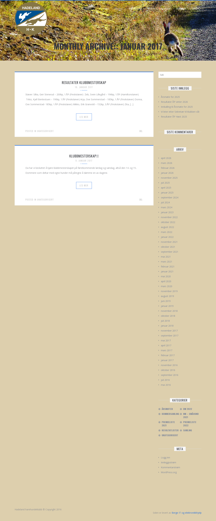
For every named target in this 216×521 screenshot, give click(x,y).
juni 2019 (166, 301)
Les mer (84, 116)
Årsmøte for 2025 (170, 96)
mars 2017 (166, 350)
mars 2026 (166, 163)
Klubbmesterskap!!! (84, 156)
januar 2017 (167, 360)
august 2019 (167, 296)
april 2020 (166, 281)
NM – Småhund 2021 (191, 415)
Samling (187, 430)
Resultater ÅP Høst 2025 (174, 116)
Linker (195, 8)
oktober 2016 (168, 370)
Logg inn (165, 457)
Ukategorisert (45, 131)
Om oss (119, 8)
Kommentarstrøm (170, 467)
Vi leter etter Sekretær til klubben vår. (180, 111)
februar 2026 (168, 167)
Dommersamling (170, 413)
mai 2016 (166, 384)
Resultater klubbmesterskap (84, 82)
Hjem (106, 8)
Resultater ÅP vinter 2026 (174, 101)
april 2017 (166, 345)
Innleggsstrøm (168, 462)
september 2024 (169, 197)
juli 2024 (165, 202)
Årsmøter (167, 409)
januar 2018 (167, 325)
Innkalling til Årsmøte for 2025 (177, 106)
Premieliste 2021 (168, 423)
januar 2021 (167, 271)
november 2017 (169, 330)
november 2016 (169, 365)
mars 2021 (166, 261)
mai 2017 (166, 340)
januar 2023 (167, 212)
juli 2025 (165, 182)
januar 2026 (167, 172)
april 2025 (166, 187)
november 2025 (169, 177)
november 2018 (169, 310)
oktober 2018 (168, 315)
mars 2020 (166, 286)
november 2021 (169, 241)
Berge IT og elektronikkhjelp (187, 512)
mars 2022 (166, 232)
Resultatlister (170, 430)
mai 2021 (166, 256)
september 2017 (169, 335)
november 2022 (169, 217)
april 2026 (166, 158)
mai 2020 (166, 276)
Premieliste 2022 (189, 423)
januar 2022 (167, 236)
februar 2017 (168, 355)
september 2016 (169, 375)
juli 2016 (165, 379)
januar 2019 (167, 306)
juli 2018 (165, 320)
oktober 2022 (168, 222)
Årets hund (135, 8)
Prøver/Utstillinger (159, 8)
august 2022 (167, 227)
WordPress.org (169, 472)
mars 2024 (166, 207)
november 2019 (169, 291)
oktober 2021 (168, 246)
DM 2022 (187, 409)
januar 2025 (167, 192)
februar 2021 (168, 266)
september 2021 (169, 251)
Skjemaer (181, 8)
